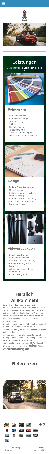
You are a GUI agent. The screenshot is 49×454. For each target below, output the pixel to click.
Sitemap (8, 450)
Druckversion (12, 447)
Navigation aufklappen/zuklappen (24, 3)
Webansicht (39, 450)
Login (41, 447)
